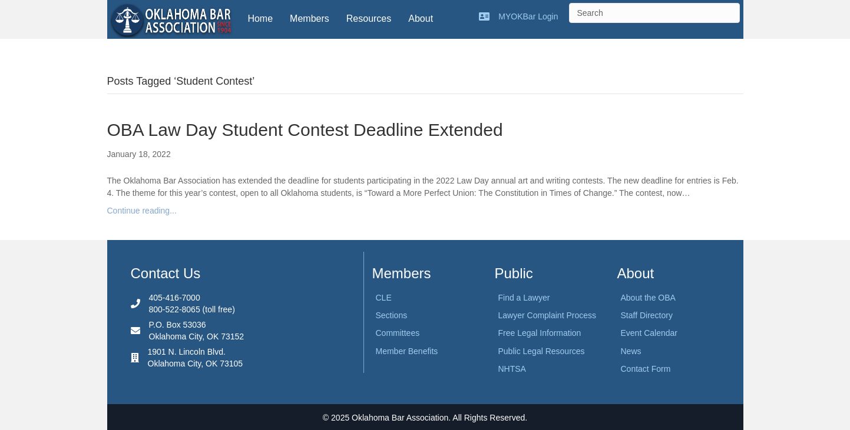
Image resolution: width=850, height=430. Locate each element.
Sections (392, 315)
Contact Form (646, 369)
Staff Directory (647, 315)
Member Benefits (407, 351)
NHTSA (512, 369)
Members (309, 19)
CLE (384, 297)
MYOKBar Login (528, 16)
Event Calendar (649, 333)
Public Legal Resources (541, 351)
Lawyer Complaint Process (547, 315)
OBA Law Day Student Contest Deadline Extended (305, 129)
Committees (398, 333)
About (420, 19)
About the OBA (648, 297)
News (631, 351)
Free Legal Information (539, 333)
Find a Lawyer (524, 297)
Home (260, 19)
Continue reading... (142, 210)
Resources (368, 19)
